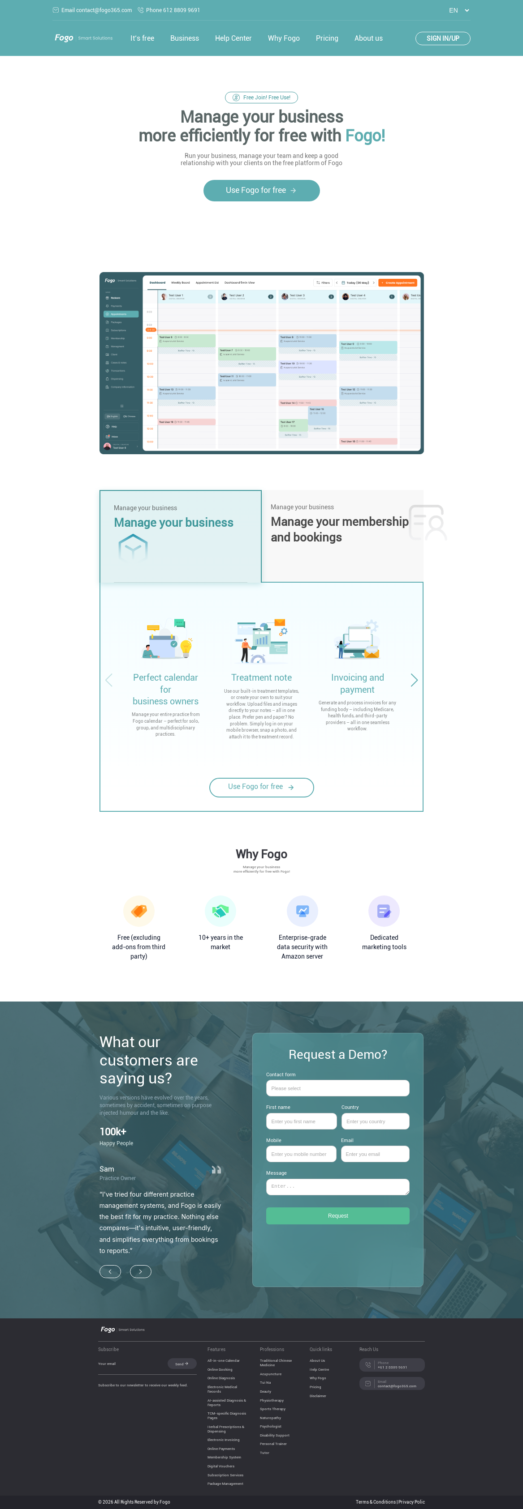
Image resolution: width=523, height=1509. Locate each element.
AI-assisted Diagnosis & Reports (226, 1402)
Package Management (225, 1483)
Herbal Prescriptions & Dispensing (225, 1428)
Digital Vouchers (220, 1466)
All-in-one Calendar (223, 1360)
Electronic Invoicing (223, 1439)
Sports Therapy (272, 1409)
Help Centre (319, 1369)
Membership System (224, 1457)
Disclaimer (318, 1396)
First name (301, 1114)
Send (182, 1363)
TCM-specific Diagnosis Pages (226, 1415)
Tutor (264, 1452)
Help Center (233, 38)
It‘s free (142, 38)
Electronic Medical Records (222, 1389)
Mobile (301, 1148)
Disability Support (275, 1435)
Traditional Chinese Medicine (276, 1362)
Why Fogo (284, 38)
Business (184, 38)
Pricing (327, 38)
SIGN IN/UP (443, 38)
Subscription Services (225, 1475)
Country (375, 1114)
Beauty (265, 1391)
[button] (414, 680)
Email (375, 1148)
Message (338, 1186)
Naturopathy (270, 1417)
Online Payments (221, 1448)
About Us (317, 1360)
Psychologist (270, 1426)
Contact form (338, 1082)
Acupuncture (270, 1374)
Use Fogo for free (262, 190)
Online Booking (220, 1369)
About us (368, 38)
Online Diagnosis (221, 1378)
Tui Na (265, 1382)
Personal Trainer (273, 1443)
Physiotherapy (272, 1400)
